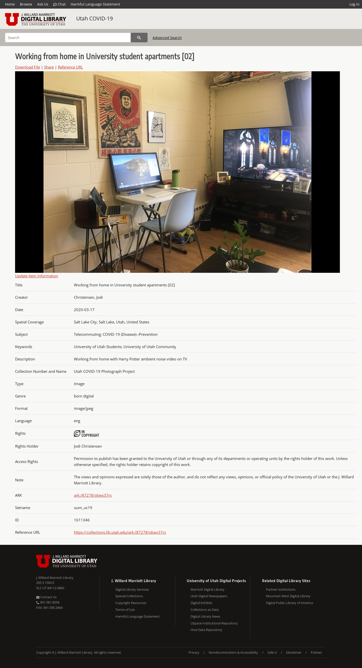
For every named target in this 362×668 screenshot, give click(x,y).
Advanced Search (167, 37)
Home (10, 4)
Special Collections (129, 596)
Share (49, 67)
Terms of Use (125, 609)
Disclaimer (293, 652)
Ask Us (42, 4)
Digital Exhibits (201, 602)
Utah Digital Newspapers (209, 596)
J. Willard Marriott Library (54, 577)
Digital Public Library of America (289, 602)
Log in (354, 4)
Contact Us (46, 597)
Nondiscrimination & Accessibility (233, 652)
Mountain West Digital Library (288, 596)
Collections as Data (205, 609)
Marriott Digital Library (207, 589)
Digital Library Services (132, 589)
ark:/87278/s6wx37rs (93, 495)
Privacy (194, 652)
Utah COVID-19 (94, 18)
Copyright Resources (130, 602)
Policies (316, 652)
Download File (27, 67)
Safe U (272, 652)
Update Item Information (36, 275)
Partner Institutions (280, 589)
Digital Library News (205, 616)
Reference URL (70, 67)
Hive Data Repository (206, 629)
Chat (59, 4)
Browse (26, 4)
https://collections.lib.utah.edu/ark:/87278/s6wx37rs (120, 532)
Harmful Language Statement (95, 4)
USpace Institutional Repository (214, 623)
